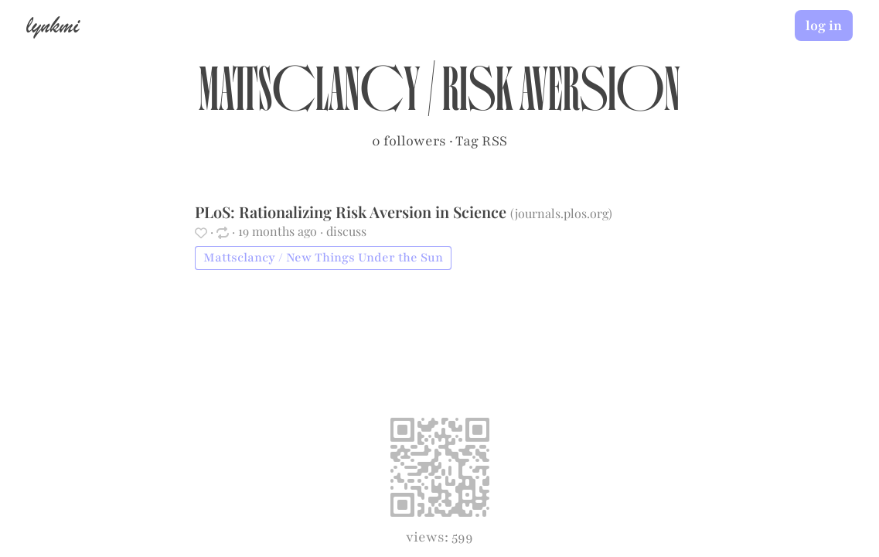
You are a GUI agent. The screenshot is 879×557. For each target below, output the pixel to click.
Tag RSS (481, 141)
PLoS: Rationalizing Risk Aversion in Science (352, 211)
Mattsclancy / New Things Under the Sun (323, 257)
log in (824, 25)
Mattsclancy (310, 97)
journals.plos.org (561, 213)
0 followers (409, 141)
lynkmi (52, 25)
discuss (346, 231)
